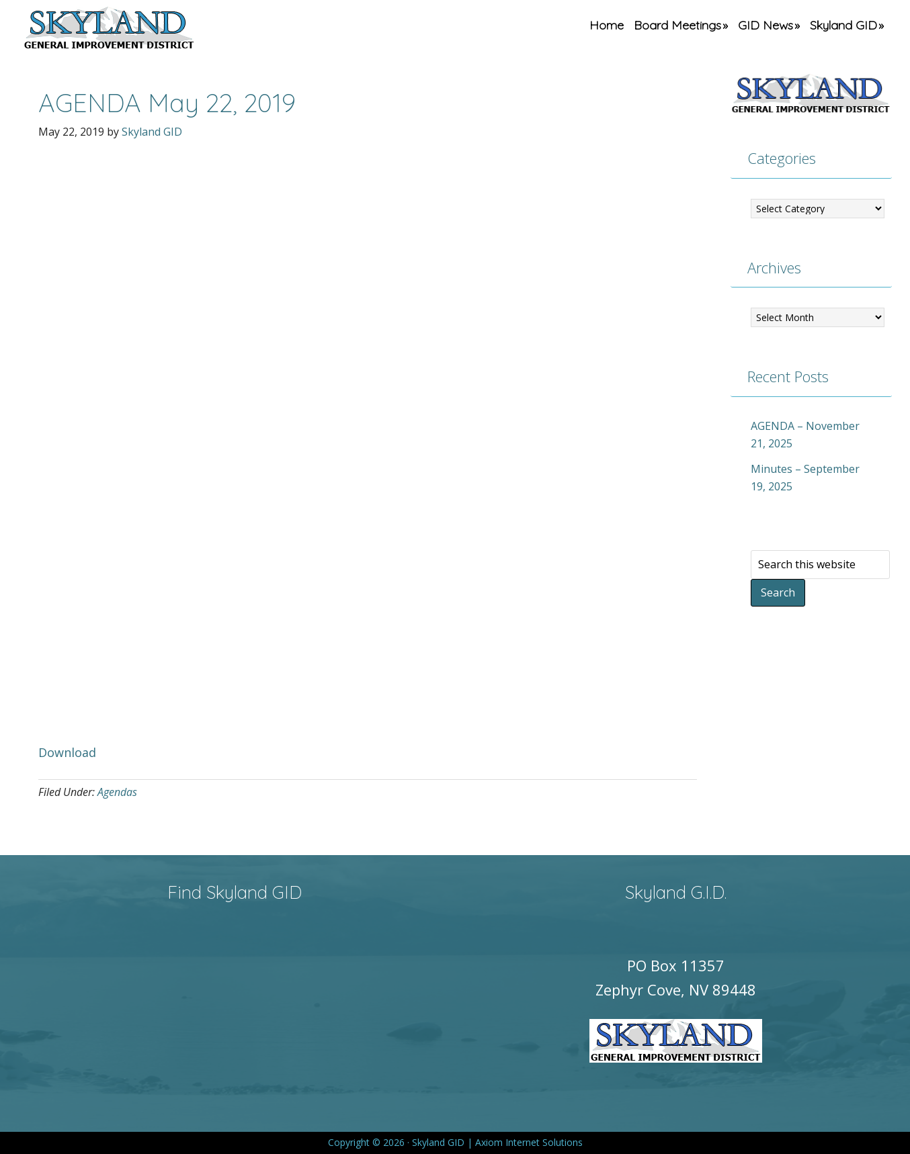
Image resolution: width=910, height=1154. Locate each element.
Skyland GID (140, 30)
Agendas (117, 792)
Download (67, 752)
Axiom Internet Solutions (529, 1142)
